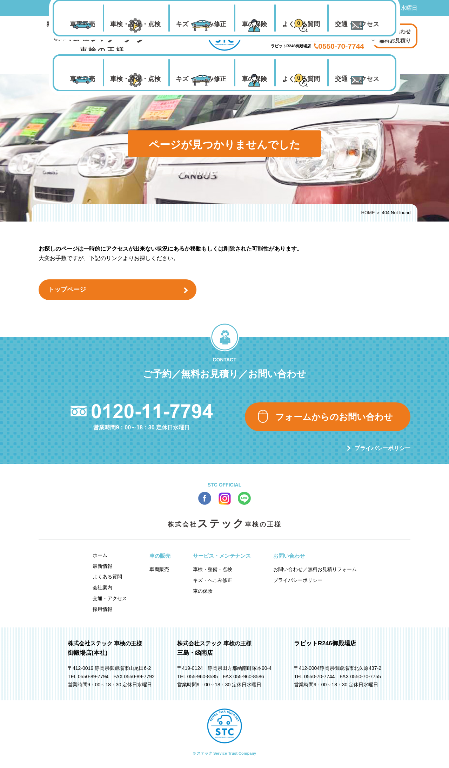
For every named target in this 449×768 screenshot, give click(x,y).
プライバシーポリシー (382, 448)
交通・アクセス (357, 78)
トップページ (67, 289)
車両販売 (82, 78)
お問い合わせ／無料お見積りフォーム (315, 569)
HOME (368, 212)
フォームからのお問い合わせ (334, 417)
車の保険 (254, 78)
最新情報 (102, 566)
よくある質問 (301, 78)
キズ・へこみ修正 (201, 78)
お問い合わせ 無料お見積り (395, 35)
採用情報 (102, 609)
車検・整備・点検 (135, 78)
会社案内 (102, 587)
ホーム (100, 555)
